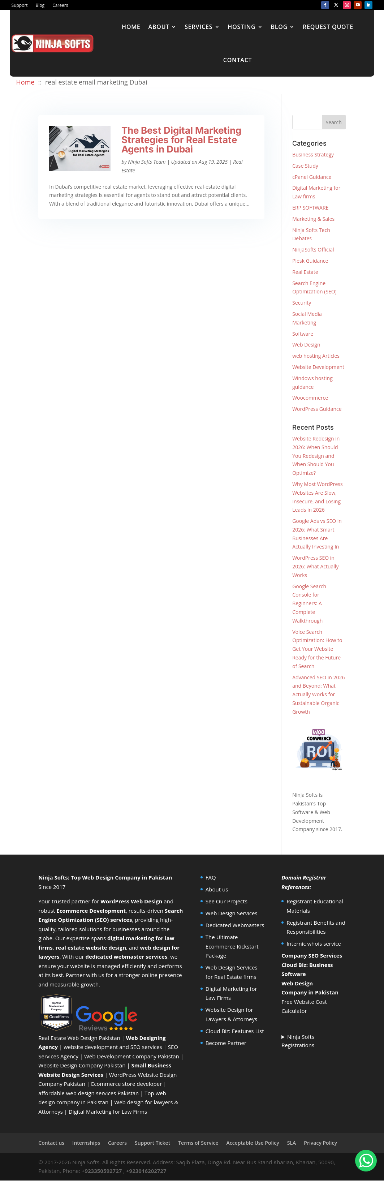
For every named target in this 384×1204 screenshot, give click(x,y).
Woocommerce (310, 397)
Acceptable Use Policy (252, 1142)
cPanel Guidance (311, 176)
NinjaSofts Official (313, 249)
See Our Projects (226, 901)
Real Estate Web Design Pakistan (79, 1037)
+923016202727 (146, 1170)
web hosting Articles (316, 355)
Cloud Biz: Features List (235, 1031)
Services (198, 27)
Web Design (306, 344)
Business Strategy (313, 154)
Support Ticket (152, 1142)
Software (302, 333)
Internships (86, 1142)
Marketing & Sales (313, 218)
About (159, 27)
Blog (40, 5)
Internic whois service (313, 943)
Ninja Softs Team (146, 161)
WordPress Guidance (316, 408)
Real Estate (305, 271)
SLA (291, 1142)
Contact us (51, 1142)
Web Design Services (232, 913)
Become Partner (226, 1042)
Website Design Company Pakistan (81, 1065)
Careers (60, 5)
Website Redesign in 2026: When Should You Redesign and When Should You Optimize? (316, 455)
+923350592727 (102, 1170)
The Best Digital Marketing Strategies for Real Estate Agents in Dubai (181, 140)
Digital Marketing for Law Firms (108, 1111)
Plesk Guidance (310, 260)
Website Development (318, 367)
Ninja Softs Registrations (297, 1041)
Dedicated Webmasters (235, 925)
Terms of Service (198, 1142)
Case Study (305, 165)
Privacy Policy (320, 1142)
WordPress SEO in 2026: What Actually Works (315, 566)
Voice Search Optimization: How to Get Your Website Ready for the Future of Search (317, 649)
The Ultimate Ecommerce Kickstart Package (232, 946)
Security (301, 302)
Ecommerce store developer (126, 1083)
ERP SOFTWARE (310, 207)
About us (217, 889)
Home (131, 27)
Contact (237, 60)
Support (20, 5)
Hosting (241, 27)
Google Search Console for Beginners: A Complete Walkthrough (309, 603)
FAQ (211, 877)
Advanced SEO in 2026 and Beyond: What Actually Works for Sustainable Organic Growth (318, 694)
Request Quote (328, 27)
